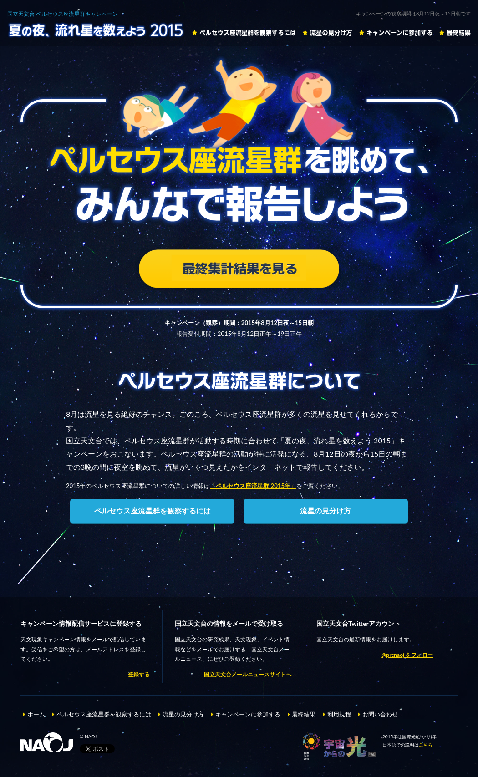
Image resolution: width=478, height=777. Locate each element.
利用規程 (339, 714)
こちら (425, 744)
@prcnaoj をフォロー (407, 654)
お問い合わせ (380, 714)
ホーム (36, 714)
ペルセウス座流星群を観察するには (244, 33)
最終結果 (455, 33)
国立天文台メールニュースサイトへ (247, 674)
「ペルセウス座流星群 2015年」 (253, 485)
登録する (139, 674)
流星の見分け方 (327, 33)
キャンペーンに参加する (395, 33)
